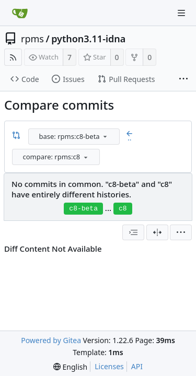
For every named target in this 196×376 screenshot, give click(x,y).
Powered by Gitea (51, 340)
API (137, 366)
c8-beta (83, 209)
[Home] (19, 13)
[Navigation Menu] (181, 13)
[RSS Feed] (13, 57)
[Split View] (157, 232)
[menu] (105, 136)
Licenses (109, 366)
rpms (32, 38)
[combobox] (74, 136)
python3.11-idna (88, 38)
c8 (123, 209)
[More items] (183, 79)
